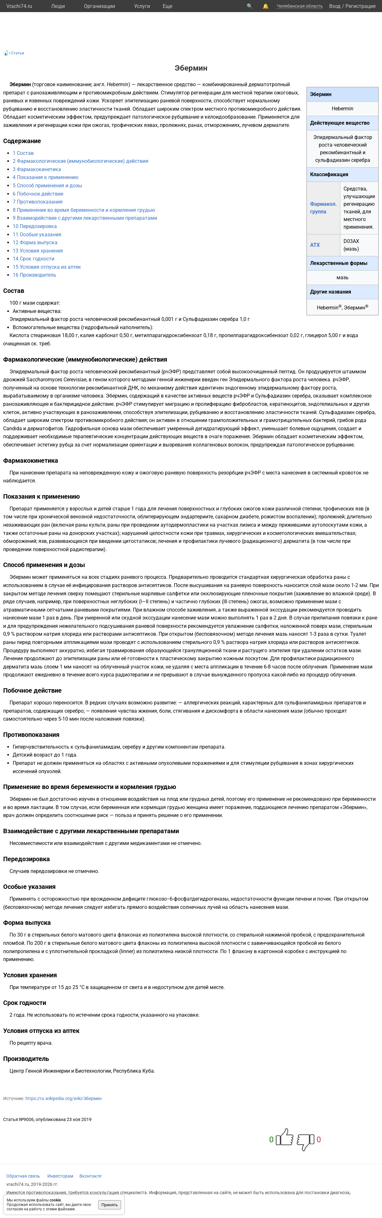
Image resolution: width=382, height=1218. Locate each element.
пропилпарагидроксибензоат (254, 335)
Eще (167, 6)
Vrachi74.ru (19, 6)
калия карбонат (99, 335)
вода (352, 335)
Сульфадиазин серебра (210, 319)
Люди (58, 6)
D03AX (351, 241)
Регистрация (360, 6)
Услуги (142, 6)
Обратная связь (23, 1176)
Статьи (17, 53)
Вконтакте (90, 1176)
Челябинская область (300, 6)
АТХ (315, 245)
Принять (109, 1204)
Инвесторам (60, 1176)
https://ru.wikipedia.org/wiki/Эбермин (63, 1098)
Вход (335, 6)
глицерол (316, 335)
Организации (99, 6)
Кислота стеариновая (35, 335)
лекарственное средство (166, 84)
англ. (99, 84)
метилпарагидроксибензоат (168, 335)
